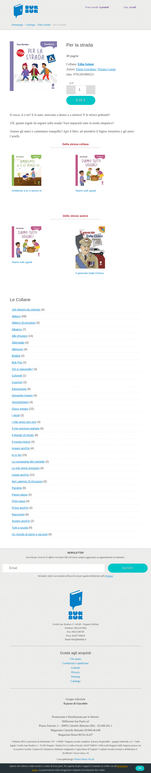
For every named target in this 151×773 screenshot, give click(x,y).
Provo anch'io (20, 507)
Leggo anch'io (20, 474)
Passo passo (20, 494)
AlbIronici (17, 349)
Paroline (17, 488)
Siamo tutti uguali (86, 190)
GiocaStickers (20, 402)
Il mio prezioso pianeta (25, 428)
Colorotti (17, 375)
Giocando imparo (22, 395)
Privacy (109, 576)
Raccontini (18, 514)
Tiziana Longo (107, 69)
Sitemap (75, 676)
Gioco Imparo (20, 408)
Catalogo (76, 681)
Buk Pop (17, 362)
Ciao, (129, 7)
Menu (5, 7)
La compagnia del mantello (28, 461)
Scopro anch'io (21, 521)
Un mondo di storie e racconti (30, 534)
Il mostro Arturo (21, 441)
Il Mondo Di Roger (23, 435)
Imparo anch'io (21, 448)
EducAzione (19, 389)
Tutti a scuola (20, 527)
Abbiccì (16, 316)
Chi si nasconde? (22, 369)
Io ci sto (16, 455)
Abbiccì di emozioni (24, 322)
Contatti (75, 667)
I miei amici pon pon (24, 422)
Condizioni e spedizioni (76, 663)
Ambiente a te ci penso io (27, 190)
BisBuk (16, 355)
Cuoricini (17, 382)
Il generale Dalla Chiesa (90, 273)
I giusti (16, 415)
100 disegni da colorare (26, 309)
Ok (140, 768)
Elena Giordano (86, 69)
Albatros (17, 329)
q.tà (71, 82)
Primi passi (18, 501)
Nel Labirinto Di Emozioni (27, 481)
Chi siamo (75, 658)
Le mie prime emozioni (26, 468)
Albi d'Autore (19, 335)
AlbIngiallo (18, 342)
